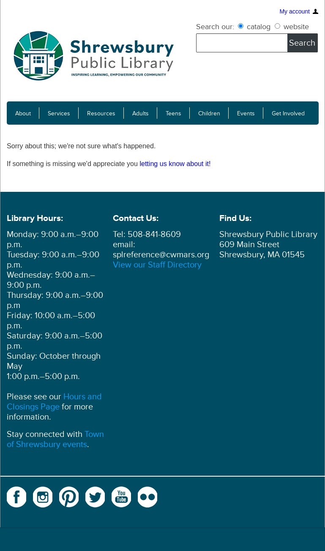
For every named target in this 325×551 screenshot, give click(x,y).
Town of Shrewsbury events (55, 439)
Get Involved (288, 113)
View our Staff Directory (157, 265)
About (23, 113)
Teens (173, 113)
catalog (255, 26)
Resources (101, 113)
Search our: (215, 26)
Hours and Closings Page (54, 402)
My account (294, 10)
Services (59, 113)
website (292, 26)
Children (209, 113)
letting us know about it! (174, 163)
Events (246, 113)
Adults (140, 113)
